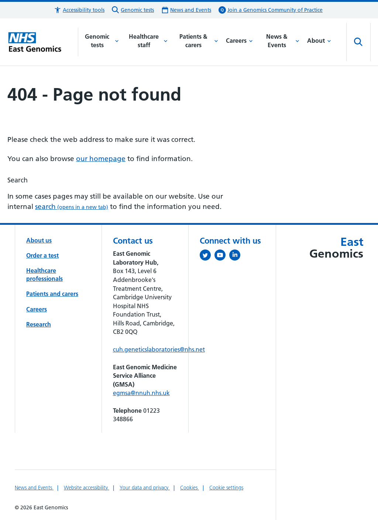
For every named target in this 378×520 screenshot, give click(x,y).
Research (38, 324)
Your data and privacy (145, 487)
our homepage (101, 158)
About (319, 40)
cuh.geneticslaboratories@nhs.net (159, 349)
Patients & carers (198, 41)
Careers (239, 40)
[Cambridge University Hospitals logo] (42, 42)
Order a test (42, 255)
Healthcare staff (148, 41)
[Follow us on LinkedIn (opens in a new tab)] (236, 256)
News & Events (282, 41)
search (71, 206)
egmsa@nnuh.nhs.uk (141, 393)
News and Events (34, 487)
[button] (79, 10)
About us (39, 240)
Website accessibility (86, 487)
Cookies (189, 487)
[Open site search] (358, 42)
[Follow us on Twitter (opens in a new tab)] (207, 256)
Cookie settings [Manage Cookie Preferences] (226, 487)
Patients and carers (52, 293)
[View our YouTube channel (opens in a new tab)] (221, 256)
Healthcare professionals (44, 274)
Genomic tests (101, 41)
